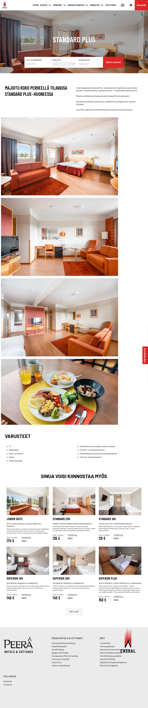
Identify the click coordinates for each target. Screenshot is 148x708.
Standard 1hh (107, 519)
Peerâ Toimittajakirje (109, 665)
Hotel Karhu (57, 662)
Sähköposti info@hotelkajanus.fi (113, 662)
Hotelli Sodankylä (59, 646)
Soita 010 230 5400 (107, 659)
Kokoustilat (95, 5)
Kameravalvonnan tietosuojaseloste (115, 649)
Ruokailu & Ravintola (76, 5)
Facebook (7, 681)
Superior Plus (108, 578)
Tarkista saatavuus (113, 62)
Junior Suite (15, 519)
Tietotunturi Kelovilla (60, 659)
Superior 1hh (15, 578)
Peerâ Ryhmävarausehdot (111, 656)
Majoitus (43, 5)
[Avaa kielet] (131, 5)
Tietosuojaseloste (107, 646)
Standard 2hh (61, 519)
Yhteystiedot (110, 5)
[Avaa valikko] (122, 5)
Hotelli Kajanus (58, 649)
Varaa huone (141, 5)
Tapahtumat (57, 5)
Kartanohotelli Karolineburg (63, 643)
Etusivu (36, 5)
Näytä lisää (74, 611)
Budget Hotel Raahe (60, 653)
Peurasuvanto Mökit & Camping (65, 656)
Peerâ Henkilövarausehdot (111, 653)
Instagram (7, 684)
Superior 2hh (61, 578)
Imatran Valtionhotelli (61, 665)
